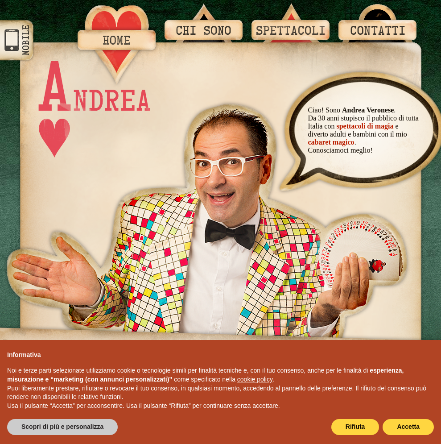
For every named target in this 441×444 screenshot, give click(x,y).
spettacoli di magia (364, 126)
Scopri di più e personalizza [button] (62, 426)
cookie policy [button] (254, 379)
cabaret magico (331, 142)
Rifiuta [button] (355, 426)
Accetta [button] (408, 426)
